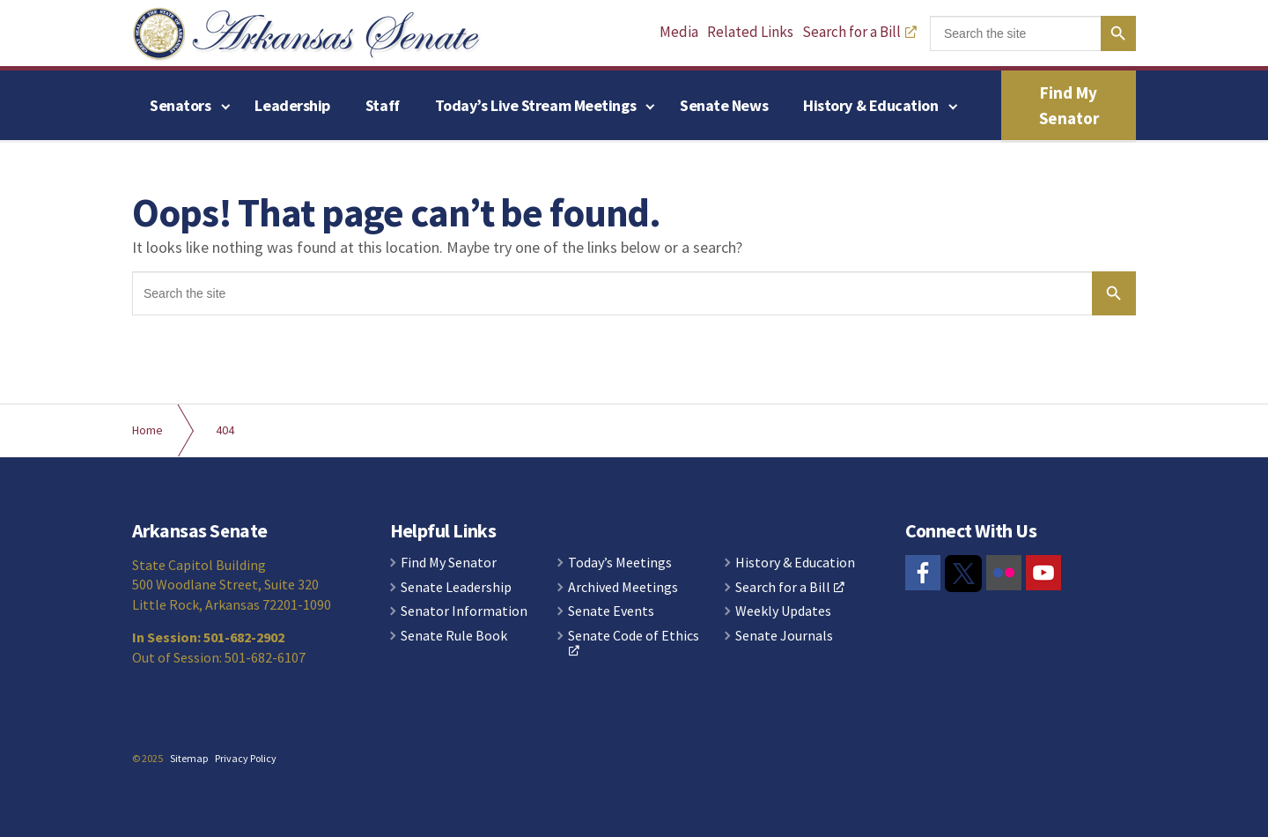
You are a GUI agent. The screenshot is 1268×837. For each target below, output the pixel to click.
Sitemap (189, 758)
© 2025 (147, 758)
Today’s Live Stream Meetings (535, 105)
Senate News (724, 105)
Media (679, 31)
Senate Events (611, 611)
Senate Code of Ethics (633, 642)
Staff (382, 105)
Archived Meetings (623, 588)
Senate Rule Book (454, 636)
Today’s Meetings (620, 563)
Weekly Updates (783, 611)
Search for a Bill (859, 31)
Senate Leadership (456, 588)
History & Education (870, 105)
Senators (180, 105)
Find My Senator (1069, 105)
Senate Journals (784, 636)
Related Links (750, 31)
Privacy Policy (245, 758)
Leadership (292, 105)
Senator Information (464, 611)
